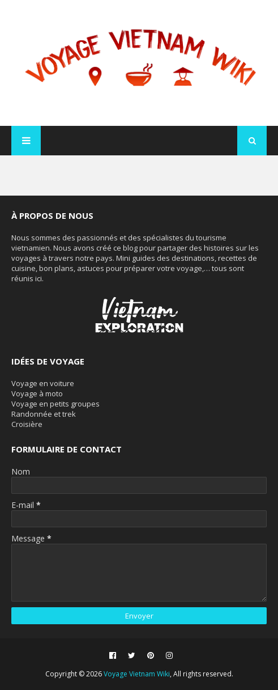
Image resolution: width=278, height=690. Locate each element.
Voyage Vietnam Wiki (137, 674)
